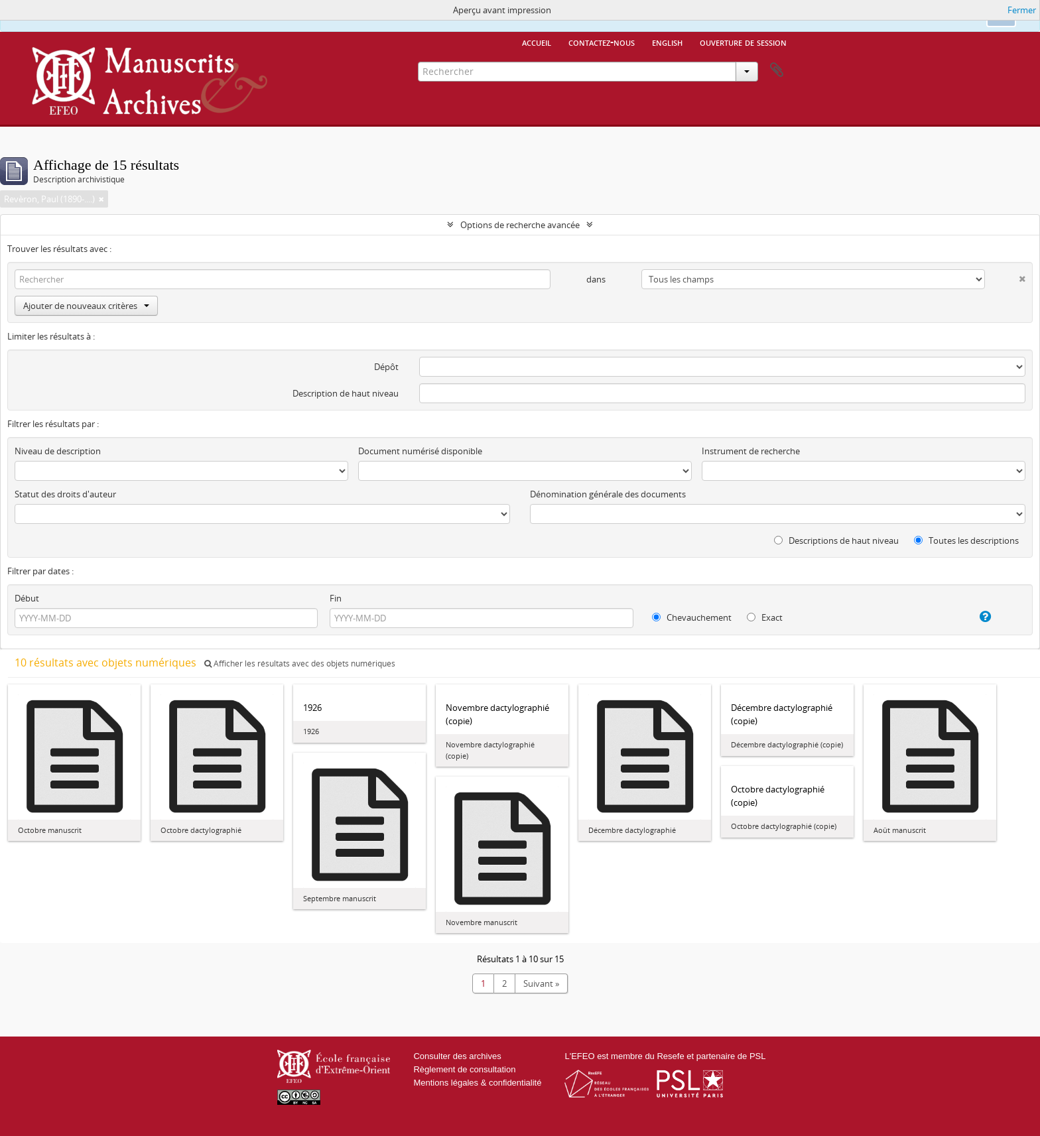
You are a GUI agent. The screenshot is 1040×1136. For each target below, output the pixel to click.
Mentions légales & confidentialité (477, 1083)
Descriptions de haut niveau (836, 540)
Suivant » (541, 983)
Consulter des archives (457, 1056)
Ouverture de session (743, 41)
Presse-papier (776, 70)
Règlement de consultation (464, 1069)
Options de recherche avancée (520, 225)
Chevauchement (692, 617)
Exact (765, 617)
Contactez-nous (601, 41)
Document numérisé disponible (420, 451)
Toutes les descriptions (966, 540)
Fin (336, 598)
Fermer (1021, 10)
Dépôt (386, 367)
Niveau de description (58, 451)
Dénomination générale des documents (608, 494)
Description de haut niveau (345, 393)
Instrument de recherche (751, 451)
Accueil (536, 41)
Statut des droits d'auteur (65, 494)
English (667, 41)
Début (27, 598)
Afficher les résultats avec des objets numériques (299, 663)
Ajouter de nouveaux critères (86, 306)
